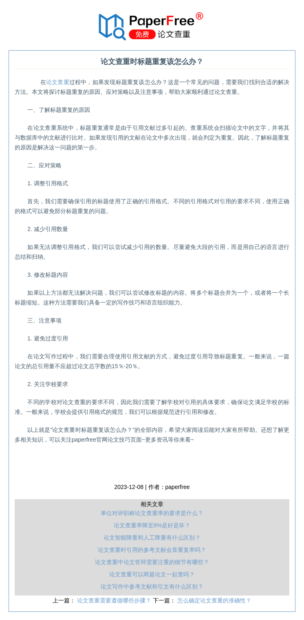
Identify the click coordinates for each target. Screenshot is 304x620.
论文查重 (57, 82)
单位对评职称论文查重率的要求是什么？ (152, 513)
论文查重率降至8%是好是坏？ (152, 525)
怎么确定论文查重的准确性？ (214, 600)
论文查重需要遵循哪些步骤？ (115, 600)
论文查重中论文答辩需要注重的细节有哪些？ (152, 562)
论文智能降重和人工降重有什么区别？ (152, 537)
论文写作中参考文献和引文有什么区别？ (152, 586)
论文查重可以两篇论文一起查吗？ (152, 574)
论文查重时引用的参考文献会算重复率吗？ (152, 550)
